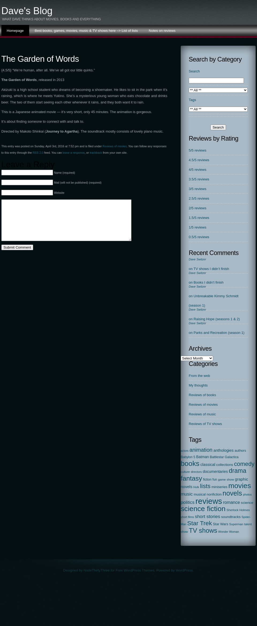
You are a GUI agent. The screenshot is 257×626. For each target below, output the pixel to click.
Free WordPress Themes (135, 570)
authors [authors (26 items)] (240, 451)
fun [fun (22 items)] (215, 479)
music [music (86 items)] (187, 494)
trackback (96, 152)
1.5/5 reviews (199, 218)
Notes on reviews (162, 31)
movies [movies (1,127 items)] (239, 486)
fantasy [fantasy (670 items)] (191, 478)
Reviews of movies (115, 146)
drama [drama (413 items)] (237, 470)
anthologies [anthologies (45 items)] (223, 450)
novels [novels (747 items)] (232, 493)
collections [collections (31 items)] (224, 465)
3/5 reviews (197, 189)
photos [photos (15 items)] (247, 494)
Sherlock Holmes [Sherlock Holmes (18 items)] (238, 510)
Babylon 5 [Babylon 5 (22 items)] (188, 457)
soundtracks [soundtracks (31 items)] (231, 517)
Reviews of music (202, 414)
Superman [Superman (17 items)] (236, 524)
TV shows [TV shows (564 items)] (203, 530)
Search (194, 71)
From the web (199, 376)
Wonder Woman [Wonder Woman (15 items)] (228, 531)
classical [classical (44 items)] (207, 464)
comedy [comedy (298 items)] (244, 464)
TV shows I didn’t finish (211, 269)
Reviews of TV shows (205, 424)
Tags (192, 100)
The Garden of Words (40, 59)
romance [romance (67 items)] (231, 502)
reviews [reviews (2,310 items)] (208, 501)
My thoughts (198, 385)
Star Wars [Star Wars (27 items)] (220, 524)
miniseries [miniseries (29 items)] (219, 487)
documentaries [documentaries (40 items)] (215, 471)
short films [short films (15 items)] (187, 517)
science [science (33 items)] (247, 503)
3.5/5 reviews (199, 179)
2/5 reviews (197, 208)
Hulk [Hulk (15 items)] (196, 487)
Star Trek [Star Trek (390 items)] (199, 523)
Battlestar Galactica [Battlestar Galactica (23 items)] (224, 457)
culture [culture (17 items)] (185, 471)
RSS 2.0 (38, 152)
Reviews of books (202, 395)
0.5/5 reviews (199, 237)
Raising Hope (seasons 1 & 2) (217, 319)
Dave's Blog (26, 10)
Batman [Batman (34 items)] (202, 457)
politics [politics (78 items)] (187, 502)
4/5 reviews (197, 170)
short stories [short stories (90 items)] (207, 516)
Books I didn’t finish (209, 282)
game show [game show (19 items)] (226, 479)
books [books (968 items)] (190, 463)
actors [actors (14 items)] (184, 450)
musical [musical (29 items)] (200, 494)
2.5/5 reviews (199, 198)
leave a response (74, 152)
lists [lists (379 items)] (205, 485)
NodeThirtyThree (97, 570)
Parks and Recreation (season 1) (219, 333)
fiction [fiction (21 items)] (207, 479)
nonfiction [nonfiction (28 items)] (214, 494)
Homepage (15, 31)
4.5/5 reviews (199, 160)
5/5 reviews (197, 150)
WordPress (184, 570)
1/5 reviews (197, 227)
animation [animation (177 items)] (201, 450)
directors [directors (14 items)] (196, 471)
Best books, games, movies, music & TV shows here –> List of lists (86, 31)
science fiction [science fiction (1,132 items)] (203, 509)
